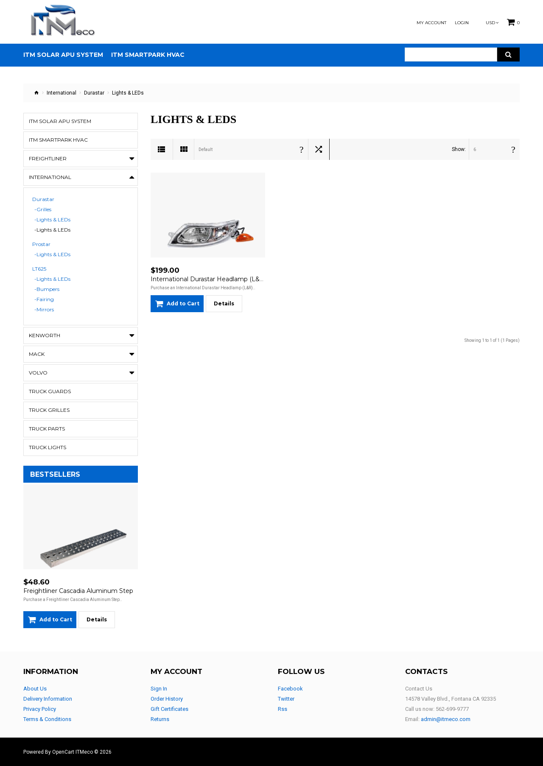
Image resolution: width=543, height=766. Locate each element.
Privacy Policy (39, 709)
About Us (35, 688)
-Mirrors (44, 310)
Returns (160, 719)
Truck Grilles (49, 410)
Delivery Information (47, 699)
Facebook (290, 688)
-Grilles (42, 209)
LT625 (39, 269)
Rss (282, 709)
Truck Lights (47, 447)
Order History (167, 699)
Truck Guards (50, 391)
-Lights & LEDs (52, 220)
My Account (431, 22)
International (61, 93)
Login (462, 22)
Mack (37, 354)
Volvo (38, 372)
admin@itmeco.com (445, 719)
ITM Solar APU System (60, 121)
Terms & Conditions (47, 719)
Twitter (286, 699)
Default (206, 149)
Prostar (41, 244)
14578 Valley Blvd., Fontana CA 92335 (450, 699)
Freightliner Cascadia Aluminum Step (78, 591)
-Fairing (44, 299)
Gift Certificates (169, 709)
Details (97, 619)
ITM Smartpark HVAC (58, 140)
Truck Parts (47, 428)
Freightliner (48, 158)
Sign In (159, 688)
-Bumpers (46, 289)
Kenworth (44, 335)
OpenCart (63, 752)
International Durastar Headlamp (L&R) (208, 279)
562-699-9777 (452, 709)
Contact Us (418, 688)
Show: (459, 149)
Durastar (94, 93)
